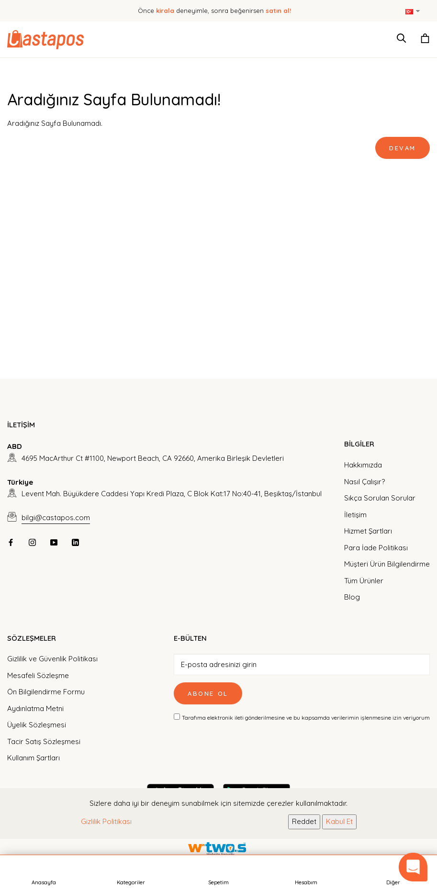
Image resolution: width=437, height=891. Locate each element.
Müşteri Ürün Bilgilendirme (387, 563)
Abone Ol (208, 693)
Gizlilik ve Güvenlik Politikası (52, 658)
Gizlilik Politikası (106, 821)
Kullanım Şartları (33, 757)
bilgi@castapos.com (56, 517)
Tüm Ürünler (363, 580)
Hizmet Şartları (368, 530)
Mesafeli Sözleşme (38, 675)
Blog (352, 596)
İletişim (355, 514)
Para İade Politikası (376, 547)
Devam (402, 148)
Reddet (304, 821)
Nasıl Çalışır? (364, 481)
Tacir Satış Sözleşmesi (43, 741)
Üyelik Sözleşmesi (36, 724)
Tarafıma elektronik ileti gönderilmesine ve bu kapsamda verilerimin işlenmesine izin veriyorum (306, 717)
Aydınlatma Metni (35, 708)
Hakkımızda (363, 464)
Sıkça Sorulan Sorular (379, 497)
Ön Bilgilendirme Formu (46, 691)
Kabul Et (339, 821)
